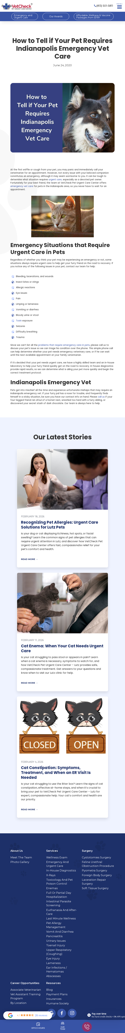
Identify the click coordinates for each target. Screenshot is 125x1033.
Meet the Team (21, 857)
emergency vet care (21, 186)
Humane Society (57, 1003)
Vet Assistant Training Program (25, 996)
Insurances (54, 998)
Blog (49, 989)
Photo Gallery (19, 862)
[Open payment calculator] (105, 1015)
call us (101, 396)
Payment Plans (57, 994)
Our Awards (55, 16)
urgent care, (55, 179)
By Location (18, 1003)
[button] (119, 6)
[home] (17, 5)
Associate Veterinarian (25, 989)
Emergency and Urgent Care (23, 16)
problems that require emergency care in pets (64, 345)
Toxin (19, 320)
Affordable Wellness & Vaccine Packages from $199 (93, 16)
